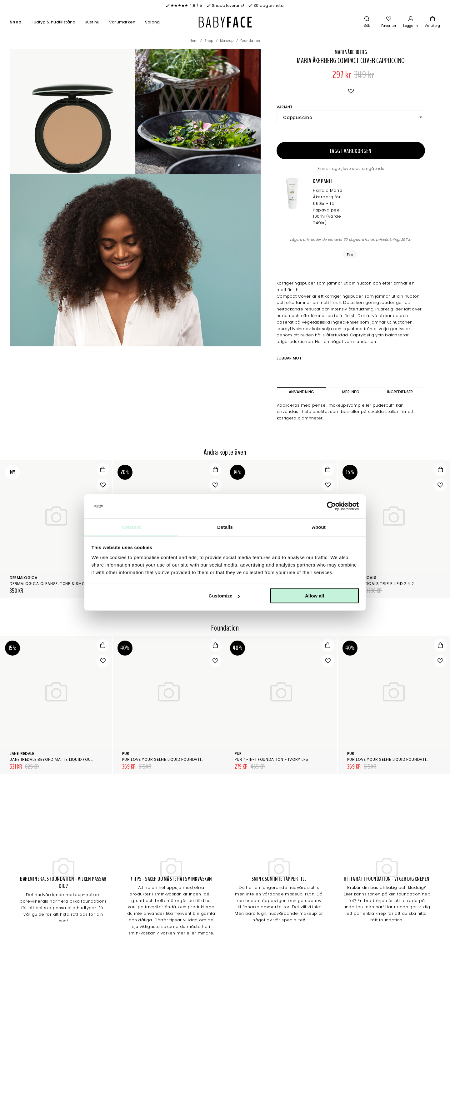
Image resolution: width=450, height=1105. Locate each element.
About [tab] (319, 526)
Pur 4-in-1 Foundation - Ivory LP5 (271, 759)
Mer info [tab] (350, 391)
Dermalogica (24, 577)
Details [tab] (225, 526)
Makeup (227, 40)
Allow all (314, 595)
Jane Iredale (22, 753)
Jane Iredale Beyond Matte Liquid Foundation (59, 759)
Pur (125, 753)
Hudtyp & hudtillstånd (53, 22)
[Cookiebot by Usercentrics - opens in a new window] (331, 506)
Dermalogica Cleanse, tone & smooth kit (55, 583)
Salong (152, 22)
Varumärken (122, 22)
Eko (350, 254)
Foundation (250, 40)
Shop (15, 22)
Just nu (92, 22)
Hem (194, 40)
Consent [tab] (131, 526)
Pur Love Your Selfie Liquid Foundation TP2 (393, 759)
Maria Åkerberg (351, 52)
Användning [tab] (301, 391)
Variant (285, 107)
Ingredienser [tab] (400, 391)
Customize (224, 595)
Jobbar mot (289, 358)
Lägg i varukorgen (351, 151)
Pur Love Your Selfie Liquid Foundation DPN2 (170, 759)
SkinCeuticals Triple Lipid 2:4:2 (380, 583)
